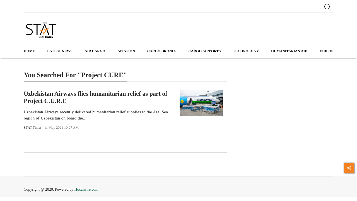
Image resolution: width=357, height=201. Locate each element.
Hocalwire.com (86, 189)
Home (29, 51)
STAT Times (33, 128)
